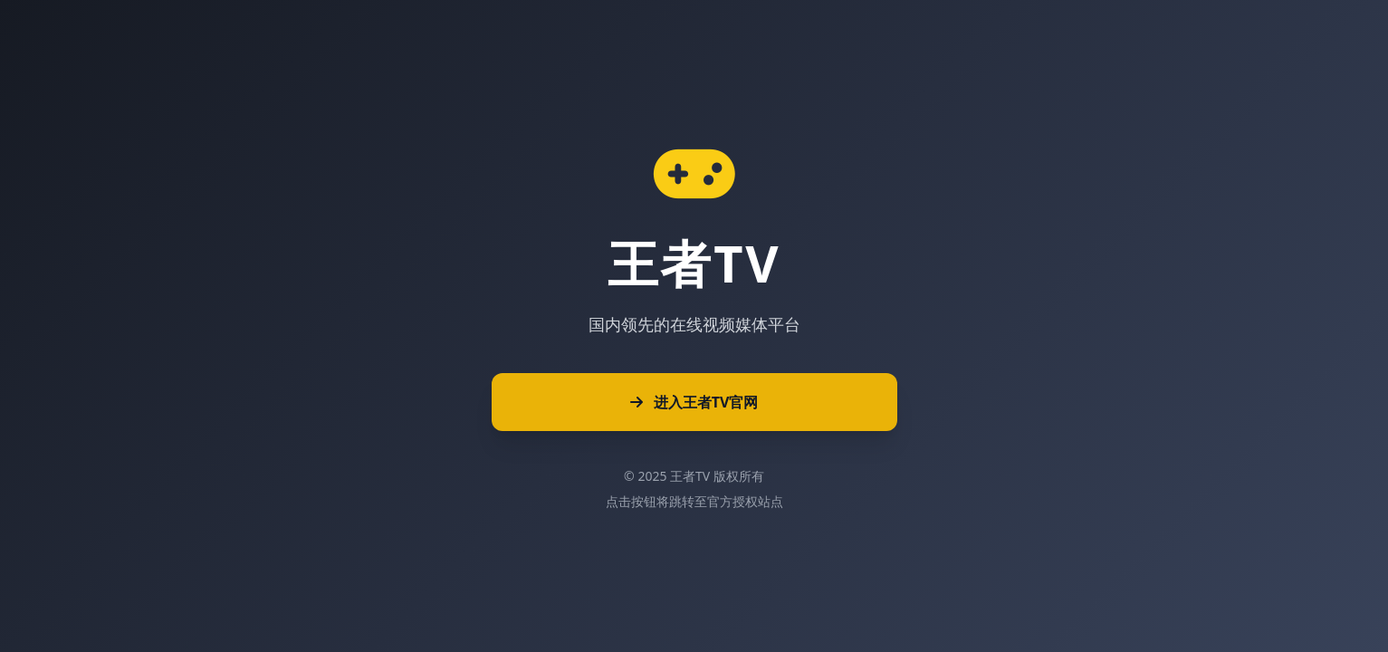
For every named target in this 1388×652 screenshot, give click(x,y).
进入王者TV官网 (694, 402)
